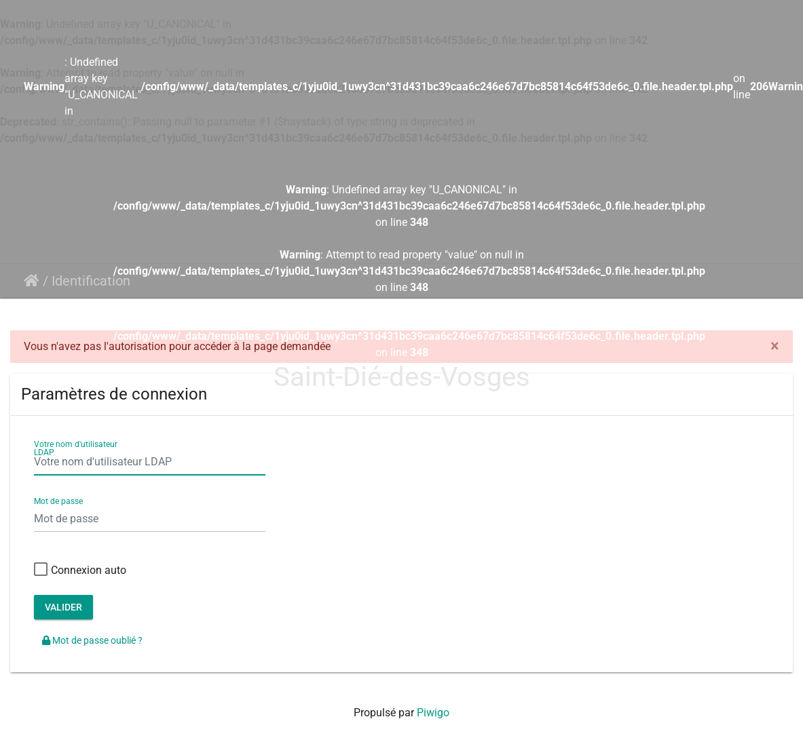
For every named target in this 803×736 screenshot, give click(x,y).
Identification (91, 281)
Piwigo (433, 712)
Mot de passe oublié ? (92, 640)
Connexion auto (80, 570)
